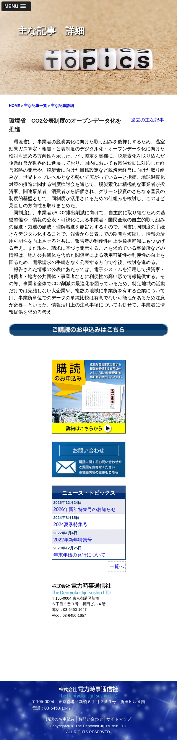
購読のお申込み (60, 719)
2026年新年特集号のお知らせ (84, 509)
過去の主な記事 (147, 119)
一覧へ (117, 566)
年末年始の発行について (79, 554)
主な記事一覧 (35, 105)
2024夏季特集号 (70, 524)
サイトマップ (118, 719)
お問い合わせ (90, 719)
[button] (16, 6)
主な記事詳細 (62, 105)
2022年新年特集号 (72, 539)
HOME (14, 105)
